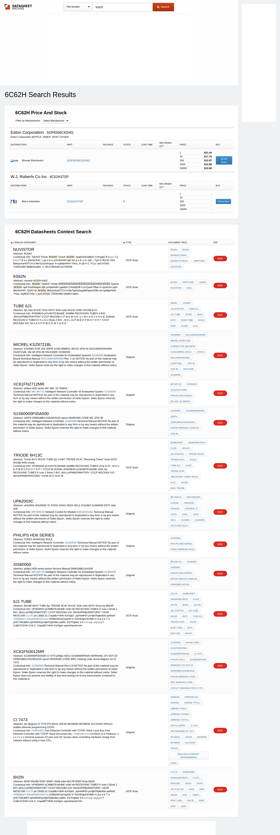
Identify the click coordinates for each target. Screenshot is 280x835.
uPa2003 (175, 482)
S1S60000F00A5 (198, 621)
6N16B (174, 581)
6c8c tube (176, 592)
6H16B (184, 324)
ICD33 (174, 487)
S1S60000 (98, 348)
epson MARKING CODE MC (185, 411)
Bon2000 (175, 736)
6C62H (174, 250)
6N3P (201, 741)
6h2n (199, 313)
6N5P (201, 752)
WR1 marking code (182, 642)
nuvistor (176, 266)
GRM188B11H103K (180, 550)
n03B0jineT (19, 583)
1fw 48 (174, 359)
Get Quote (224, 160)
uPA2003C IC (191, 482)
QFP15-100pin (178, 682)
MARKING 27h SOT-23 (182, 626)
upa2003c (189, 477)
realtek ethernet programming (189, 710)
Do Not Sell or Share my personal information (138, 821)
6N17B (190, 752)
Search (163, 6)
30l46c (197, 571)
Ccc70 (29, 580)
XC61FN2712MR (179, 379)
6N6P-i (195, 746)
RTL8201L (175, 693)
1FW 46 (186, 359)
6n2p (173, 757)
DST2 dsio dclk (179, 498)
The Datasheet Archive (18, 7)
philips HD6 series (181, 384)
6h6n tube (186, 319)
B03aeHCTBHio (179, 255)
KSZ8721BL (200, 353)
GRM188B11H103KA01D (183, 632)
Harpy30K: (199, 261)
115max (186, 303)
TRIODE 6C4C (178, 452)
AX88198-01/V (82, 690)
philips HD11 (178, 621)
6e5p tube (176, 752)
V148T (188, 447)
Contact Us (198, 821)
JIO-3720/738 (177, 437)
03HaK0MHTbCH (196, 426)
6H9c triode (199, 463)
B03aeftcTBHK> (179, 261)
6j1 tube (175, 313)
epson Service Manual (184, 545)
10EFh (174, 406)
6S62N (202, 282)
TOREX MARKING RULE (183, 521)
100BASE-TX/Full (180, 677)
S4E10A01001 (85, 485)
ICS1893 (185, 492)
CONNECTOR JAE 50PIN (183, 343)
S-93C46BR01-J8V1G (181, 348)
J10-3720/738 (177, 308)
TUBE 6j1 (193, 308)
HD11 (173, 492)
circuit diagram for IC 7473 (187, 647)
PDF (220, 258)
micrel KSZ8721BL (181, 338)
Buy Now (223, 201)
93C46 (188, 693)
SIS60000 (175, 540)
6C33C (188, 313)
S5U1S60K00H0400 (52, 351)
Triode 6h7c (178, 442)
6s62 (189, 288)
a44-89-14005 (192, 605)
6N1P (184, 581)
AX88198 (37, 686)
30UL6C (186, 432)
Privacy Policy (101, 821)
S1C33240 (190, 698)
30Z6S (185, 571)
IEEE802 (175, 661)
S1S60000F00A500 (194, 401)
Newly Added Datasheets (76, 821)
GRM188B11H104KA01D (194, 406)
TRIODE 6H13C (196, 437)
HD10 (195, 487)
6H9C (173, 324)
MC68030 (175, 698)
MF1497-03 (38, 541)
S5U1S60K (200, 359)
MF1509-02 (38, 485)
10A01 (184, 487)
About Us (212, 821)
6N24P (188, 597)
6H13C (200, 319)
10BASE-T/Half (179, 666)
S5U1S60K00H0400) (195, 332)
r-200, (174, 432)
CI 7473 (198, 616)
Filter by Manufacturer (28, 120)
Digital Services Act (177, 821)
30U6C (199, 736)
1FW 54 (200, 348)
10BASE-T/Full (192, 661)
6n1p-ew (175, 597)
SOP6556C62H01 (78, 160)
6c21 (194, 324)
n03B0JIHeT (177, 426)
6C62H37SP (75, 201)
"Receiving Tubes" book (184, 458)
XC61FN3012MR (179, 611)
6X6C (184, 746)
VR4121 (174, 703)
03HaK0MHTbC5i (36, 583)
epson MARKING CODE (183, 637)
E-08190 (175, 477)
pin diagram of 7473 (182, 687)
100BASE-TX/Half (180, 672)
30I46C (174, 303)
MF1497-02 (38, 380)
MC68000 (201, 693)
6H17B (174, 571)
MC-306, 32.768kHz (180, 389)
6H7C (173, 319)
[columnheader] (65, 242)
